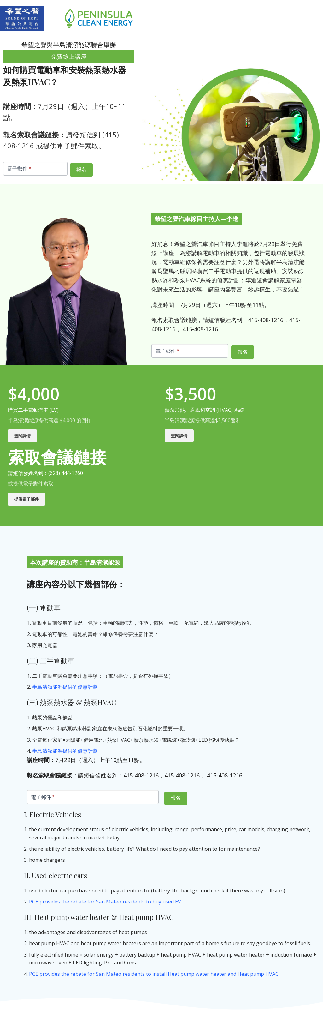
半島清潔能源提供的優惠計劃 (65, 686)
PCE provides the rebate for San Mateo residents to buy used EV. (105, 901)
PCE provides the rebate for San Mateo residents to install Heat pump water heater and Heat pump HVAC (154, 973)
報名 (81, 169)
